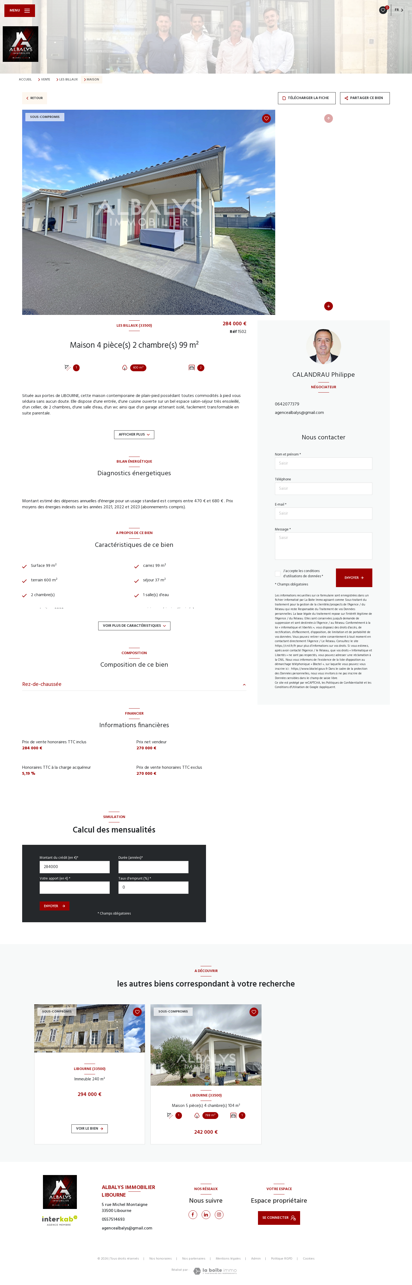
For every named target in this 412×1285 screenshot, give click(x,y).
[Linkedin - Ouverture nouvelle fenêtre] (206, 1214)
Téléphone (283, 479)
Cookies (309, 1259)
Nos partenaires (193, 1258)
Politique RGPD (281, 1258)
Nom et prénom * (288, 454)
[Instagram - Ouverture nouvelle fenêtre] (219, 1214)
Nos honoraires (160, 1258)
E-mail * (280, 504)
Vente (45, 79)
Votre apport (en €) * (55, 878)
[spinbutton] (153, 887)
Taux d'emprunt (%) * (134, 878)
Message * (283, 529)
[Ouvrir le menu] (19, 10)
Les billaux (68, 79)
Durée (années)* (130, 857)
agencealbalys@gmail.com (299, 412)
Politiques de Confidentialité (344, 682)
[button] (328, 306)
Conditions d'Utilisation (290, 687)
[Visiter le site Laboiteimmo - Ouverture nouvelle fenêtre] (214, 1271)
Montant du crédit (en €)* (59, 857)
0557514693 (113, 1219)
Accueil (25, 79)
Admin (256, 1258)
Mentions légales (228, 1258)
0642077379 (287, 404)
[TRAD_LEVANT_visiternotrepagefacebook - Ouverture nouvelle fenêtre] (192, 1214)
